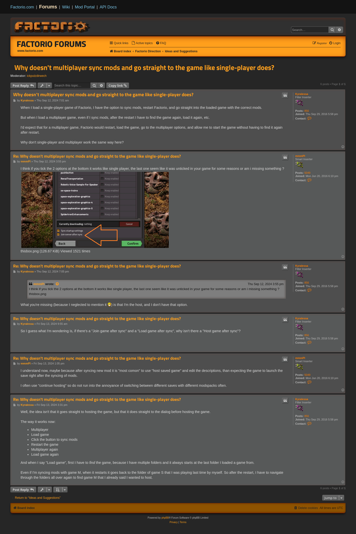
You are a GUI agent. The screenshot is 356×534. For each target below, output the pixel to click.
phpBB (165, 517)
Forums (48, 6)
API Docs (108, 7)
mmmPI (300, 155)
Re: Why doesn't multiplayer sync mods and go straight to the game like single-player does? (97, 156)
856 (306, 110)
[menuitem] (142, 43)
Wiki (66, 7)
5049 (307, 172)
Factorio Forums (51, 44)
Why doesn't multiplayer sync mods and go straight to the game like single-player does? (144, 67)
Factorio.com (22, 7)
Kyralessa (301, 93)
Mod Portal (85, 7)
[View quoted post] (57, 284)
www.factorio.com (30, 51)
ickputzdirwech (37, 76)
